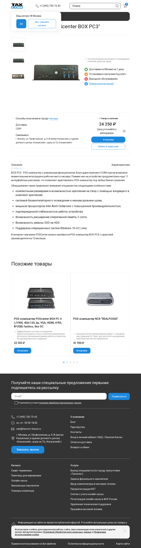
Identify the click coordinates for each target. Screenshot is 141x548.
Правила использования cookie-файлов (33, 543)
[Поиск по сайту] (95, 6)
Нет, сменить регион (42, 24)
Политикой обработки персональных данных (67, 532)
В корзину (108, 139)
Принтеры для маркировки (26, 475)
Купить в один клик (108, 146)
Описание (16, 164)
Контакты (75, 432)
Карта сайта (123, 543)
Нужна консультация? (101, 83)
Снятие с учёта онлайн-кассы (87, 494)
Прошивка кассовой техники (86, 509)
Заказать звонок (28, 449)
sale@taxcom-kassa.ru (28, 428)
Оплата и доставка (81, 442)
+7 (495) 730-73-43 (50, 5)
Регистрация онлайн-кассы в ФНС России (93, 499)
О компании (77, 416)
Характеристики (121, 164)
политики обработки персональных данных (60, 403)
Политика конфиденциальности (86, 543)
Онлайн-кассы (19, 480)
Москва (54, 118)
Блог (73, 422)
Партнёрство (77, 427)
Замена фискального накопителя (89, 479)
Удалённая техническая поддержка (90, 504)
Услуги (74, 465)
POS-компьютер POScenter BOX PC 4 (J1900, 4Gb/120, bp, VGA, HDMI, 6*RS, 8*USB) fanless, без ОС (38, 322)
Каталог (16, 465)
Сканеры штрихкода (22, 490)
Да (21, 23)
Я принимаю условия (49, 403)
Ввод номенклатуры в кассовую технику (93, 484)
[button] (64, 362)
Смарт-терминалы (21, 470)
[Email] (59, 396)
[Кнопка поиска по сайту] (117, 6)
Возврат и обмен (79, 447)
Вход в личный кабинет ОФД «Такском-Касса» (96, 437)
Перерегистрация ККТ (83, 489)
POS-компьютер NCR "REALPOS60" (95, 318)
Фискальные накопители (25, 485)
